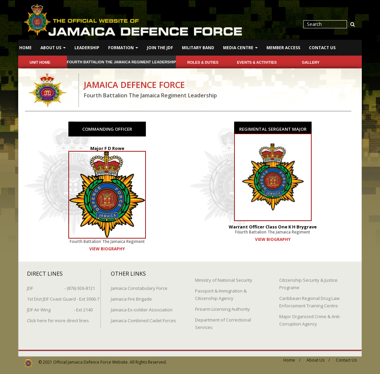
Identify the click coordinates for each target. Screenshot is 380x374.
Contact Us (322, 48)
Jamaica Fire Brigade (131, 296)
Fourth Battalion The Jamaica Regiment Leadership (121, 62)
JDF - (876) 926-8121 (61, 285)
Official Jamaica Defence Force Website (90, 359)
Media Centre (240, 48)
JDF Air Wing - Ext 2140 (60, 307)
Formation (123, 48)
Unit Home (40, 62)
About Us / (318, 357)
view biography (107, 248)
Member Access (283, 48)
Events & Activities (257, 62)
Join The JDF (160, 48)
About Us (53, 48)
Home (25, 48)
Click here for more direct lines (58, 318)
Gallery (310, 62)
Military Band (198, 48)
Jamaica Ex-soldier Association (141, 307)
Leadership (86, 48)
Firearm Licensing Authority (222, 306)
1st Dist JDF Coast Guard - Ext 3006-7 (63, 296)
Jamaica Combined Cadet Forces (143, 318)
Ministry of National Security (223, 277)
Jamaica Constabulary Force (139, 285)
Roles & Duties (202, 62)
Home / (291, 357)
